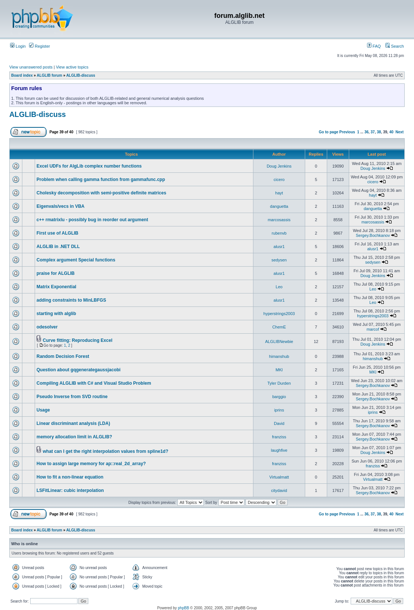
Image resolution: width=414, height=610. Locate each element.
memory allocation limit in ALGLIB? (74, 436)
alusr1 (279, 246)
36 (366, 132)
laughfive (279, 450)
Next (399, 132)
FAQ (374, 46)
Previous (347, 132)
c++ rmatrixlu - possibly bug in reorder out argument (92, 219)
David (279, 423)
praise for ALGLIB (56, 273)
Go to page (328, 132)
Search (394, 46)
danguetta (279, 206)
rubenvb (279, 233)
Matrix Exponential (56, 286)
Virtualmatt (279, 477)
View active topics (72, 67)
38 (379, 132)
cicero (279, 179)
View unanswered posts (31, 67)
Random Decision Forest (63, 356)
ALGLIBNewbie (279, 341)
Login (18, 46)
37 (373, 132)
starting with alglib (56, 313)
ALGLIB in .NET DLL (58, 246)
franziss (279, 437)
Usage (43, 410)
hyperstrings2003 (279, 313)
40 (391, 132)
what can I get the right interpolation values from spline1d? (105, 451)
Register (39, 46)
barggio (279, 396)
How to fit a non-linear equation (70, 477)
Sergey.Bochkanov (373, 235)
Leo (279, 287)
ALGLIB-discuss (80, 75)
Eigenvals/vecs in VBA (61, 206)
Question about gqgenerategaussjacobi (78, 369)
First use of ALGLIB (57, 233)
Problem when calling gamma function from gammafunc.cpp (101, 179)
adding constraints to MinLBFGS (71, 300)
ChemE (279, 327)
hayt (279, 193)
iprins (279, 410)
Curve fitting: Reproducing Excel (78, 340)
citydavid (279, 490)
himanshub (279, 356)
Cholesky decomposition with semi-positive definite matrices (101, 193)
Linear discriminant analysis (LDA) (73, 423)
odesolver (47, 327)
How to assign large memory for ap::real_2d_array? (91, 463)
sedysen (279, 260)
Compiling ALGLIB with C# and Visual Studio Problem (94, 383)
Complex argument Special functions (76, 260)
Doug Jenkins (279, 166)
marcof (373, 329)
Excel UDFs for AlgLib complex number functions (89, 166)
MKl (279, 370)
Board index (22, 75)
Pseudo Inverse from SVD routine (72, 396)
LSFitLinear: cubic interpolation (70, 490)
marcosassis (279, 219)
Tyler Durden (279, 383)
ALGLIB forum (49, 75)
